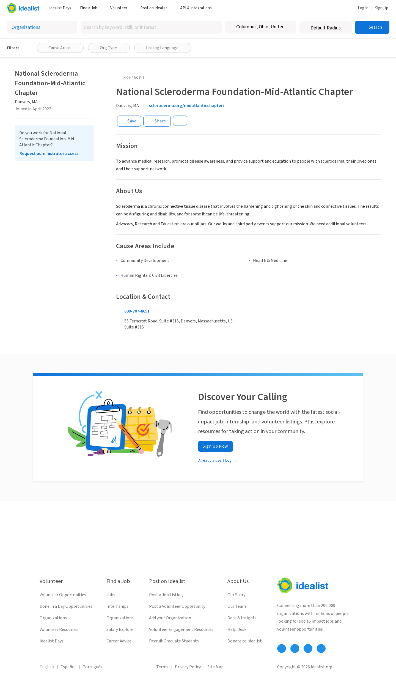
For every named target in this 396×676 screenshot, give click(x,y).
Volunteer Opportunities (63, 595)
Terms (162, 667)
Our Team (236, 606)
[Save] (129, 121)
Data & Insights (242, 618)
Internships (117, 606)
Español (68, 667)
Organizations (53, 618)
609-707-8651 (137, 311)
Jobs (110, 595)
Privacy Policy (188, 667)
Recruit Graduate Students (174, 641)
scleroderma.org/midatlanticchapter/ (186, 105)
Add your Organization (170, 618)
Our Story (236, 595)
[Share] (157, 121)
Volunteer (120, 8)
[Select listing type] (42, 27)
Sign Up (381, 8)
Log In (363, 8)
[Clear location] (288, 27)
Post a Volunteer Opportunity (177, 606)
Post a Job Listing (166, 595)
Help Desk (236, 629)
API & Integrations (198, 8)
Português (92, 667)
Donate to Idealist (244, 641)
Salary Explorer (120, 629)
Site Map (215, 667)
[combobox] (151, 27)
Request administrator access (49, 153)
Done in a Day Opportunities (66, 606)
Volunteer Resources (59, 629)
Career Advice (118, 641)
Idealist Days (60, 8)
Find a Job (90, 8)
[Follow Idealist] (281, 648)
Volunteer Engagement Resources (181, 629)
